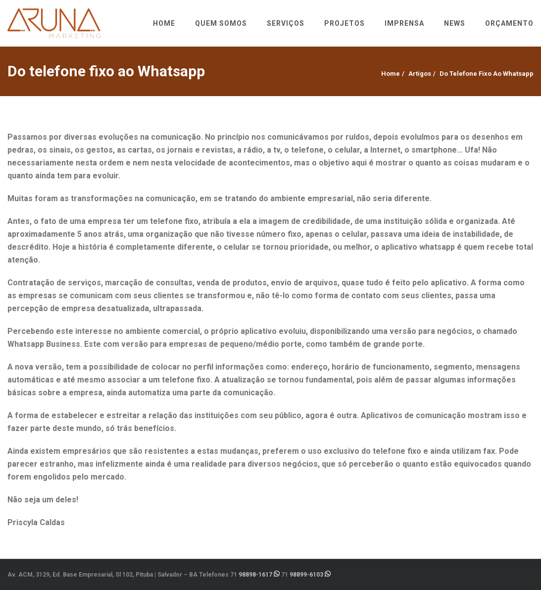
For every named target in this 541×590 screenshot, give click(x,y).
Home (390, 73)
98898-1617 (255, 574)
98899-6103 (306, 574)
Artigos (419, 73)
